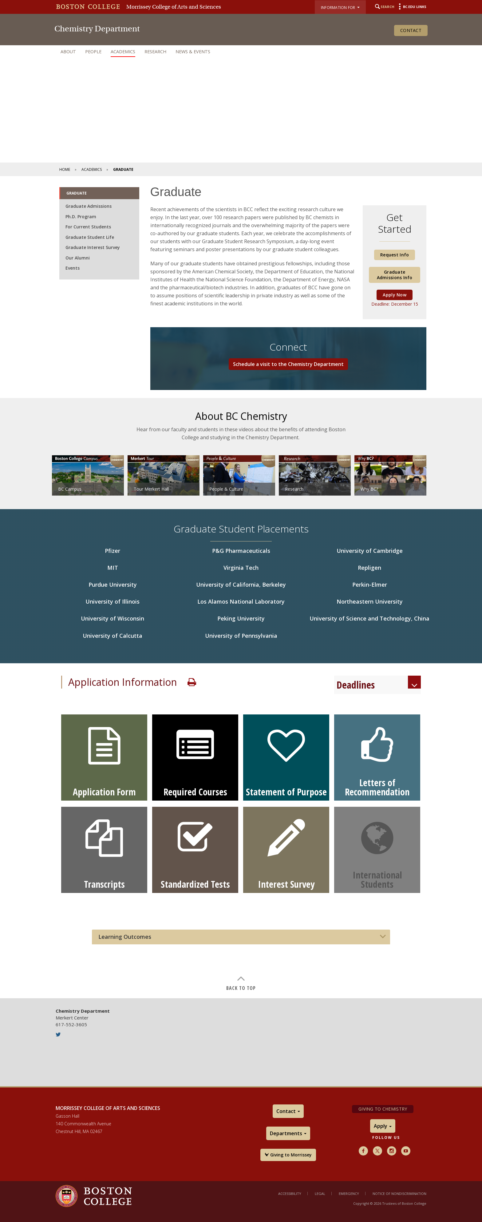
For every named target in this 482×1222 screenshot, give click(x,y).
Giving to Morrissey (288, 1155)
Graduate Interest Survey (92, 247)
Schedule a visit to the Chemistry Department (288, 364)
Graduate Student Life (89, 237)
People (93, 51)
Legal (320, 1193)
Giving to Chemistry (382, 1109)
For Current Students (88, 227)
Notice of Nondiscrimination (399, 1193)
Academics (123, 51)
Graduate (76, 193)
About (68, 51)
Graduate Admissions (88, 206)
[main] (241, 587)
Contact (410, 30)
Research (155, 51)
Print (192, 682)
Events (72, 268)
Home (64, 169)
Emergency (349, 1193)
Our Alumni (77, 258)
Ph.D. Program (80, 216)
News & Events (193, 51)
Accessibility (289, 1193)
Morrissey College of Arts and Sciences (173, 6)
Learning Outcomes (124, 936)
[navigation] (241, 51)
